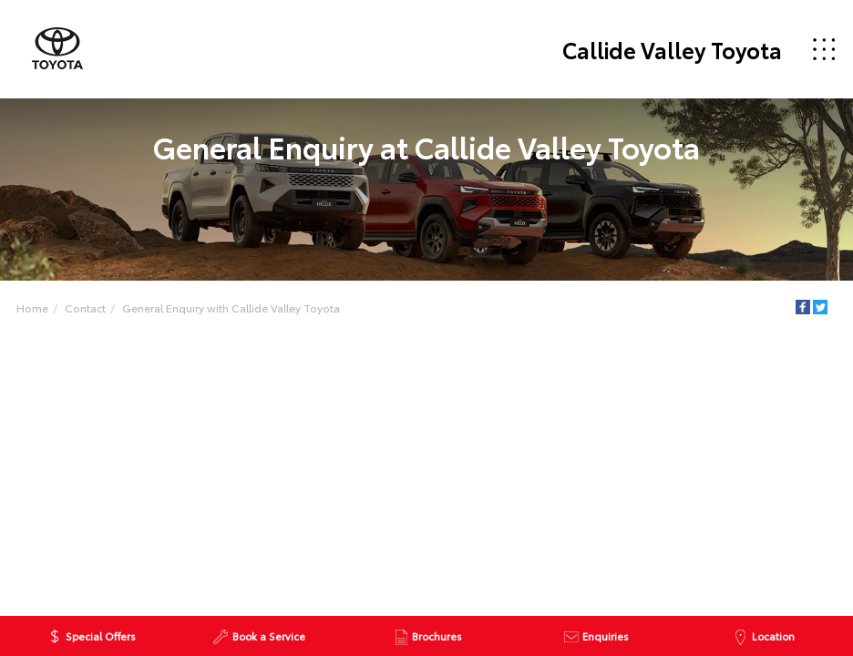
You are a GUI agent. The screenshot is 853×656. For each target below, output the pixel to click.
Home (32, 307)
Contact (85, 307)
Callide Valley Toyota (672, 49)
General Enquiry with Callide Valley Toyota (231, 307)
